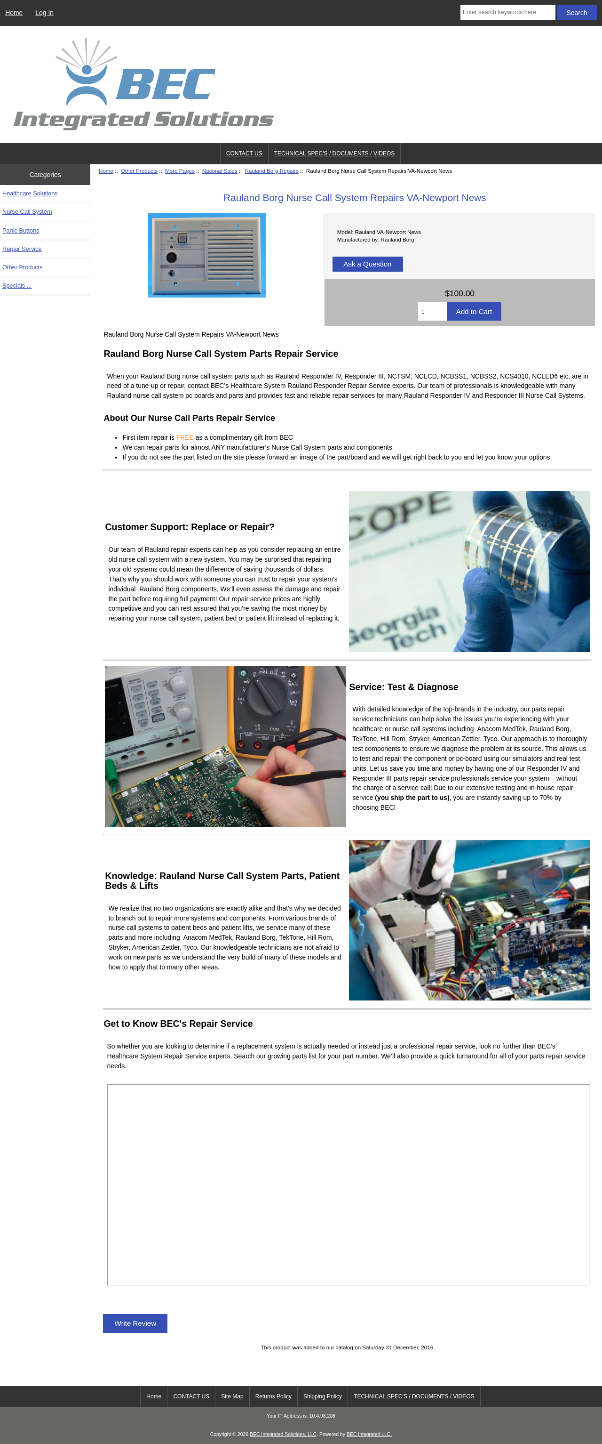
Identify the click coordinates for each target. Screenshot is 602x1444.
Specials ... (17, 285)
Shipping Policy (322, 1396)
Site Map (232, 1396)
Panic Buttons (21, 230)
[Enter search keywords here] (507, 12)
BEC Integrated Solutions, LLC (283, 1434)
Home (14, 12)
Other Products (139, 171)
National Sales (220, 171)
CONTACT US (244, 153)
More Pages (180, 171)
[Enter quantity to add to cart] (432, 311)
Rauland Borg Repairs (272, 171)
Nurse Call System (27, 211)
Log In (44, 12)
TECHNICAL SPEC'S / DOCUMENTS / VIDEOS (334, 153)
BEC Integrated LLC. (369, 1434)
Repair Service (22, 248)
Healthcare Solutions (30, 193)
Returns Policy (273, 1396)
